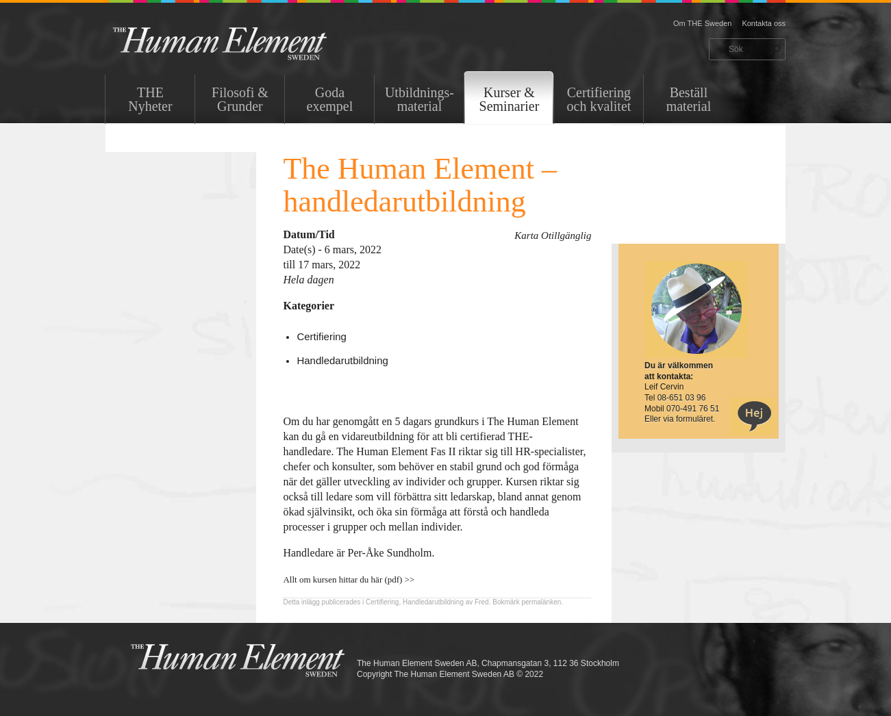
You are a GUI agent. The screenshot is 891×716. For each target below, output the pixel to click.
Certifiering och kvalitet (599, 99)
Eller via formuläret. (679, 419)
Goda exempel (330, 99)
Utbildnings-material (419, 99)
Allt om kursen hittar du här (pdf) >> (348, 579)
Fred (482, 602)
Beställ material (689, 99)
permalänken (541, 602)
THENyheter (150, 99)
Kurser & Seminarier (509, 99)
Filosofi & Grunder (240, 99)
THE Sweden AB (240, 43)
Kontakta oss (764, 23)
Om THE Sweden (702, 23)
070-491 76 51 (692, 408)
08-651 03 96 (681, 397)
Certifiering (322, 336)
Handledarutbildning (342, 360)
